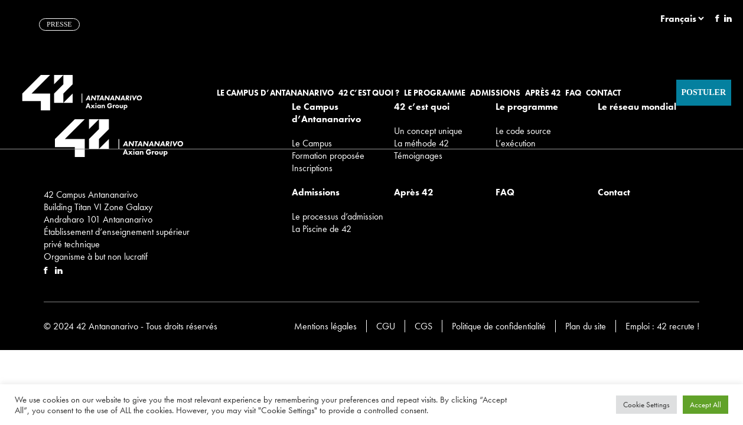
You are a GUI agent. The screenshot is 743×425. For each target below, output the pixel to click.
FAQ (573, 92)
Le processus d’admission (337, 216)
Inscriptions (312, 168)
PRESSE (59, 24)
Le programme (434, 92)
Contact (603, 92)
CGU (385, 326)
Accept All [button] (705, 405)
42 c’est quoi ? (368, 92)
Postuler (704, 92)
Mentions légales (325, 326)
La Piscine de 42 (321, 229)
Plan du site (585, 326)
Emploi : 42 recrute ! (662, 326)
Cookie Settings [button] (646, 405)
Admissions (495, 92)
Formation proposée (328, 155)
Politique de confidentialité (499, 326)
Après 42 (542, 92)
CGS (423, 326)
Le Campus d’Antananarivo (275, 92)
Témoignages (418, 155)
